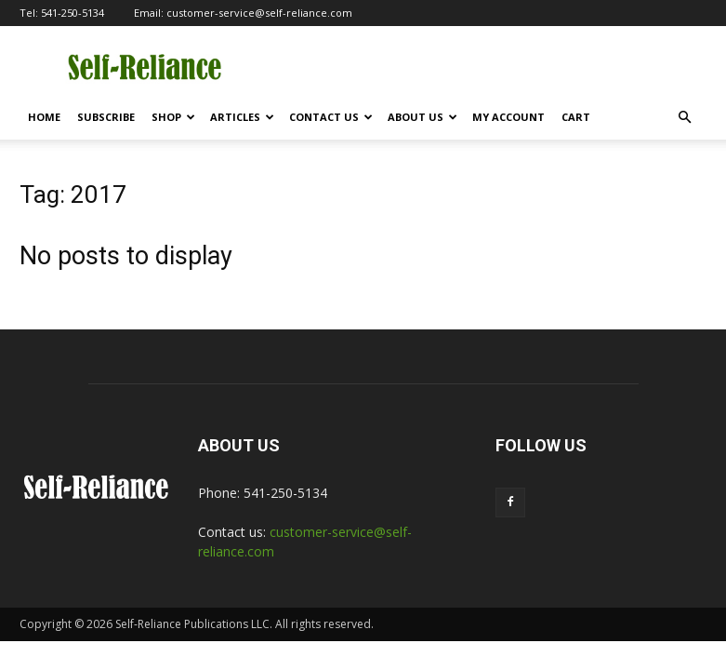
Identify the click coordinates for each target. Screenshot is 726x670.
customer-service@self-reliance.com (259, 13)
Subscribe (106, 117)
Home (44, 117)
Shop (173, 117)
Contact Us (331, 117)
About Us (422, 117)
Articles (242, 117)
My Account (508, 117)
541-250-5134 (72, 13)
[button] (685, 118)
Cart (575, 117)
